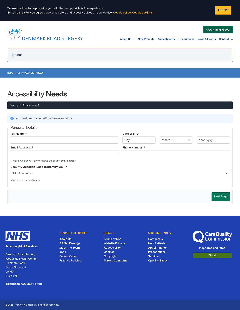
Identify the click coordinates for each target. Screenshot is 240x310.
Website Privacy (114, 243)
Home (10, 73)
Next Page (220, 196)
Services (154, 256)
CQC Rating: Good (217, 29)
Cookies (109, 251)
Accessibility (112, 247)
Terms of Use (112, 239)
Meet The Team (69, 247)
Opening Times (158, 260)
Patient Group (68, 256)
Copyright (110, 256)
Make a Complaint (115, 260)
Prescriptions (186, 39)
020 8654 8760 (31, 283)
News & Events (206, 39)
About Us (127, 39)
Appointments (166, 39)
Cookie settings (142, 12)
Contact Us (226, 39)
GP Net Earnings (69, 243)
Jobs (62, 251)
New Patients (146, 39)
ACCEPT (223, 10)
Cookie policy (122, 12)
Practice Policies (70, 260)
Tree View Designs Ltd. (26, 304)
